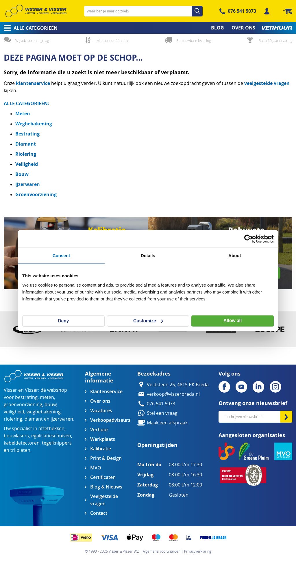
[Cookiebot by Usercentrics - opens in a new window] (248, 239)
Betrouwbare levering (193, 40)
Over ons (100, 401)
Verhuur (99, 430)
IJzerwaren (27, 184)
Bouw (22, 174)
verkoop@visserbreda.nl (173, 394)
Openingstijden (157, 445)
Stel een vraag (162, 413)
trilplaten (20, 450)
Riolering (25, 154)
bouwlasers (16, 436)
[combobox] (143, 11)
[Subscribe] (286, 417)
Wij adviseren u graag (32, 40)
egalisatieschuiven (51, 436)
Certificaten (103, 477)
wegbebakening (44, 412)
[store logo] (35, 11)
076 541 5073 (242, 11)
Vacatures (101, 411)
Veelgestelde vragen (104, 500)
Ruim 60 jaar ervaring (275, 40)
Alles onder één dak (112, 40)
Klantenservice (106, 392)
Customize (148, 320)
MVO (95, 468)
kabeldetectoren (22, 443)
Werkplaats (102, 439)
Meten (22, 113)
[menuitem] (29, 28)
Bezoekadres (154, 373)
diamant (34, 419)
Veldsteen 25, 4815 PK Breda (178, 385)
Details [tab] (148, 255)
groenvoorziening (23, 405)
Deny (63, 320)
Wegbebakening (33, 123)
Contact (98, 513)
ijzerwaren (62, 419)
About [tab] (234, 255)
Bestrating (27, 134)
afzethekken (51, 429)
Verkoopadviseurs (110, 420)
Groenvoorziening (36, 194)
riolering (13, 419)
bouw (50, 405)
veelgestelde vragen (267, 83)
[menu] (148, 28)
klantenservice (33, 83)
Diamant (25, 144)
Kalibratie (100, 449)
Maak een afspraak (167, 423)
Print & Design (106, 458)
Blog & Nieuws (106, 487)
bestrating (26, 397)
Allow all (232, 320)
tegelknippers (57, 443)
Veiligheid (26, 164)
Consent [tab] (61, 255)
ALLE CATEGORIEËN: (26, 103)
